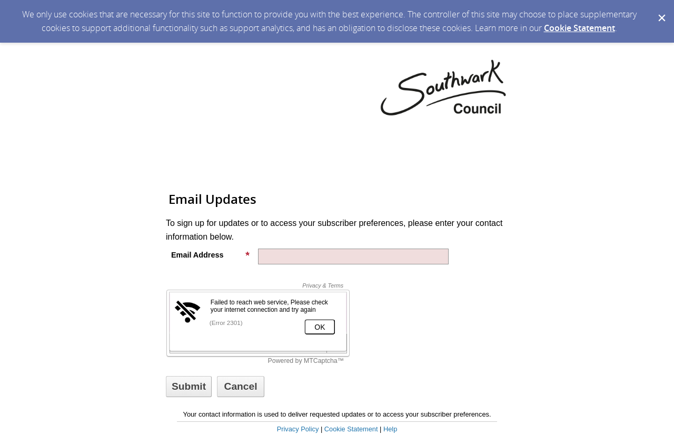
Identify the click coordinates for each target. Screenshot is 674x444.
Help (390, 429)
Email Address (210, 255)
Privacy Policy (298, 429)
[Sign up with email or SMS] (189, 386)
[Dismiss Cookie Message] (661, 10)
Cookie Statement (579, 28)
